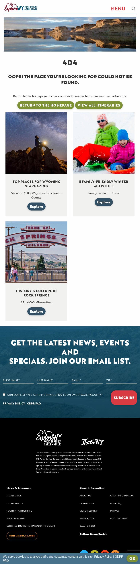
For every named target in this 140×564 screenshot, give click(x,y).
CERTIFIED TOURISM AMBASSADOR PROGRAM (31, 525)
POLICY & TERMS (118, 518)
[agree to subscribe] (4, 394)
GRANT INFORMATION (121, 495)
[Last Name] (52, 380)
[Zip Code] (121, 380)
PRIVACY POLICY (14, 403)
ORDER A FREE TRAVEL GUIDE (22, 536)
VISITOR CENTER (88, 510)
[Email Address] (87, 380)
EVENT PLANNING (16, 518)
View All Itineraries (99, 105)
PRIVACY (114, 510)
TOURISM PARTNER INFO (19, 510)
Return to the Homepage (46, 105)
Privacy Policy (103, 556)
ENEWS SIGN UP (15, 503)
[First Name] (18, 380)
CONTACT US (87, 503)
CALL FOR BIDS (87, 525)
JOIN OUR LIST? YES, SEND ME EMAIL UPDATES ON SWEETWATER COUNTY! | (52, 399)
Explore (36, 206)
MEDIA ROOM (87, 518)
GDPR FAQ (34, 403)
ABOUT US (85, 495)
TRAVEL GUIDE (14, 495)
